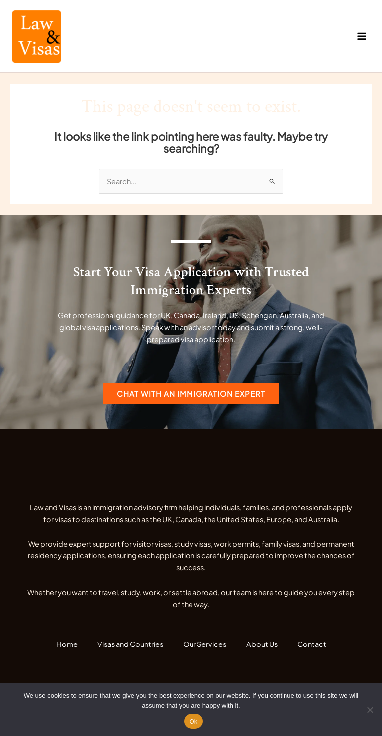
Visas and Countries (130, 644)
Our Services (204, 644)
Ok (193, 721)
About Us (262, 644)
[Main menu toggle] (361, 36)
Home (67, 644)
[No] (370, 710)
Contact (311, 644)
